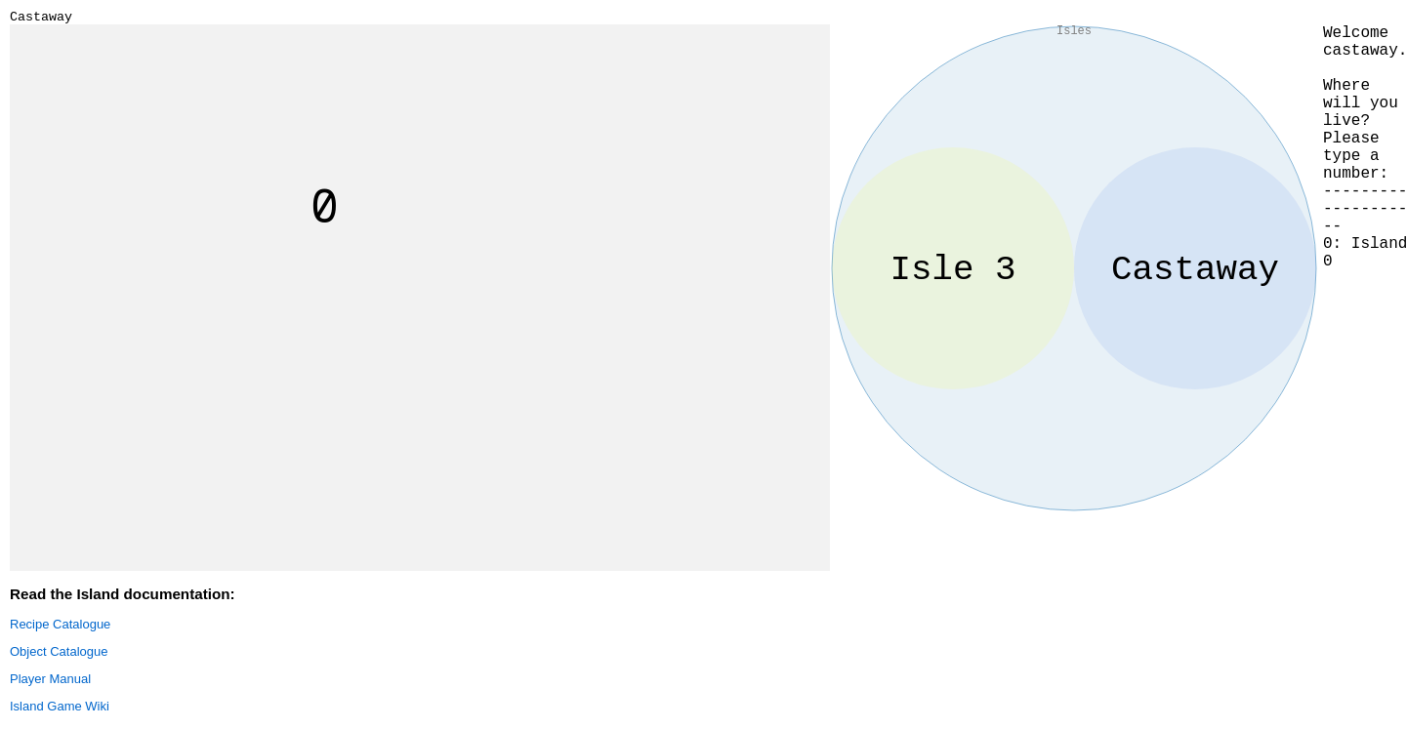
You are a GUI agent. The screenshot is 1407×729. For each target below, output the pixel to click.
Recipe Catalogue (60, 627)
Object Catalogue (58, 654)
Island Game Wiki (59, 709)
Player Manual (50, 681)
